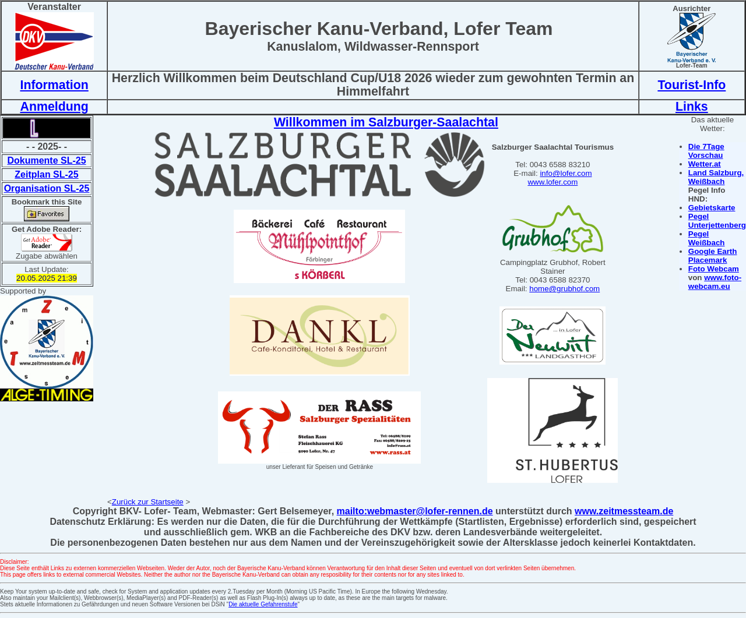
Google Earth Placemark (712, 255)
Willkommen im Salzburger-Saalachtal (386, 122)
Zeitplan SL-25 (46, 174)
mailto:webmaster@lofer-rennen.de (415, 511)
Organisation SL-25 (47, 188)
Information (54, 85)
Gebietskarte (712, 207)
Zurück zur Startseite (148, 501)
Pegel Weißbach (706, 238)
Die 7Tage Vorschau (706, 151)
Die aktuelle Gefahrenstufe (262, 604)
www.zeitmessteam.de (624, 511)
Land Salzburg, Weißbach (716, 177)
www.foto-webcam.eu (714, 282)
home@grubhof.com (564, 288)
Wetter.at (704, 164)
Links (691, 107)
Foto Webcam (713, 268)
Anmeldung (54, 107)
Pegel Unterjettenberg (717, 220)
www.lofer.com (552, 182)
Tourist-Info (691, 85)
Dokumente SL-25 (46, 160)
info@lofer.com (566, 173)
